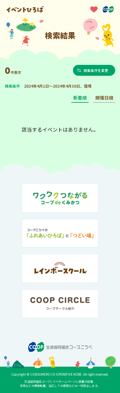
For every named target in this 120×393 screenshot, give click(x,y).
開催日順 (104, 97)
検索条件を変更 (96, 70)
